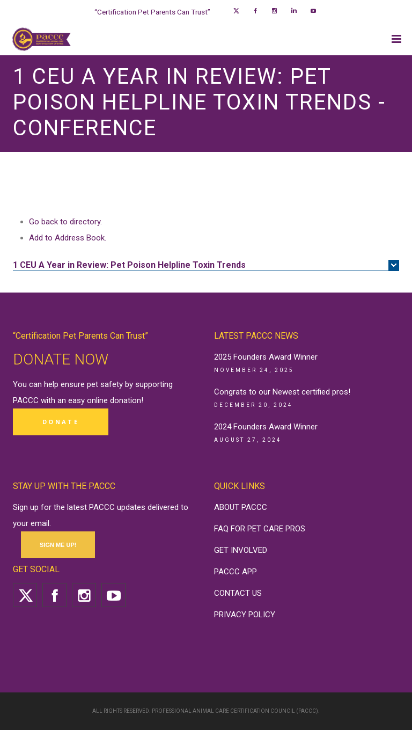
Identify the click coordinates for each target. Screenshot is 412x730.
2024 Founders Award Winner (266, 427)
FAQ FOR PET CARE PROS (259, 529)
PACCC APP (235, 571)
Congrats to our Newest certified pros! (282, 392)
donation (125, 400)
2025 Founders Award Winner (266, 357)
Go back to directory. (65, 222)
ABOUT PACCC (240, 507)
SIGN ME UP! (58, 545)
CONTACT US (238, 593)
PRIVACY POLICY (244, 614)
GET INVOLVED (240, 550)
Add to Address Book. (67, 238)
